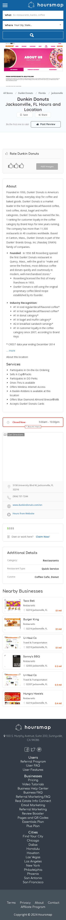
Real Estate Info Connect (33, 801)
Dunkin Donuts (25, 93)
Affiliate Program (33, 907)
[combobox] (33, 25)
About (39, 902)
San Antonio (33, 878)
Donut (55, 577)
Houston (33, 853)
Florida (42, 93)
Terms (11, 902)
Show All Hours (34, 427)
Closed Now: (19, 422)
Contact (53, 902)
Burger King (31, 619)
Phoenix (33, 874)
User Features (33, 769)
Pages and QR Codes (33, 817)
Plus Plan (33, 826)
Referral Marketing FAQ (33, 796)
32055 (29, 665)
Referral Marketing (33, 809)
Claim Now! (43, 536)
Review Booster (33, 813)
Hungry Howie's (33, 693)
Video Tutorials (33, 784)
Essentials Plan (33, 821)
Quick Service (50, 568)
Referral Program (33, 761)
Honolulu (33, 848)
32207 (29, 684)
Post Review (45, 124)
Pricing (33, 780)
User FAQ (33, 765)
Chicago (33, 840)
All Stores (8, 93)
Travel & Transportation (35, 642)
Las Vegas (33, 857)
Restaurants (51, 560)
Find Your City (33, 836)
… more (10, 350)
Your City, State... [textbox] (23, 25)
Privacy (25, 902)
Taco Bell (29, 601)
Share (43, 114)
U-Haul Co (30, 638)
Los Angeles (33, 861)
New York (33, 865)
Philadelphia (33, 869)
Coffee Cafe (42, 577)
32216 (29, 610)
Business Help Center (33, 788)
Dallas (33, 844)
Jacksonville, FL (40, 610)
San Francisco (33, 882)
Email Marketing (33, 805)
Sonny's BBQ (31, 656)
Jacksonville (57, 93)
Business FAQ (33, 792)
